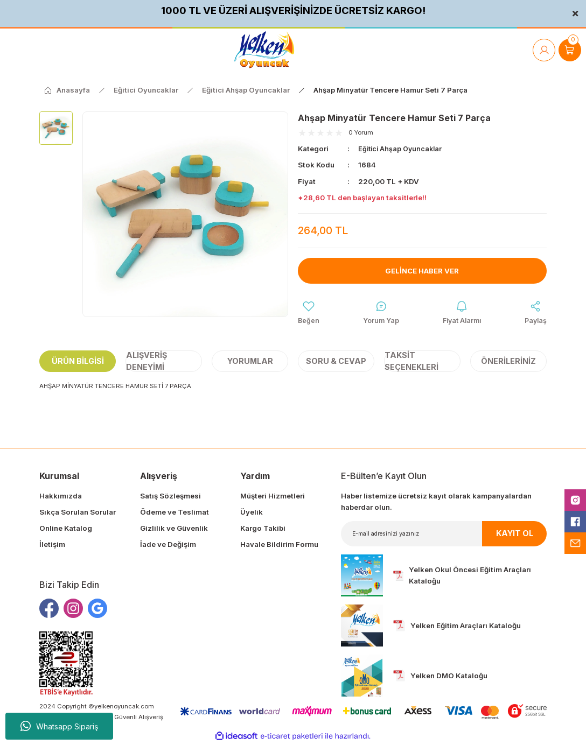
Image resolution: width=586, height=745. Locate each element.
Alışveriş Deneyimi (146, 362)
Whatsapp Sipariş (59, 726)
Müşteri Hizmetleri (272, 497)
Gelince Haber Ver (422, 270)
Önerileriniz (508, 362)
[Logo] (264, 50)
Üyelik (251, 513)
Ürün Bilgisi (78, 362)
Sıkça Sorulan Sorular (77, 513)
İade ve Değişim (168, 546)
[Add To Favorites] (309, 313)
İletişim (52, 546)
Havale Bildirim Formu (279, 546)
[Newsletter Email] (444, 534)
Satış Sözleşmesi (170, 497)
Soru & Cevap (336, 362)
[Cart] (570, 50)
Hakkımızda (60, 497)
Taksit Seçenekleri (411, 362)
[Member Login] (544, 50)
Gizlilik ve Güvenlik (174, 529)
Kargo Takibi (262, 529)
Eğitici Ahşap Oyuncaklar (402, 148)
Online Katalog (65, 529)
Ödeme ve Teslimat (174, 513)
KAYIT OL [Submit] (514, 534)
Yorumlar (250, 362)
